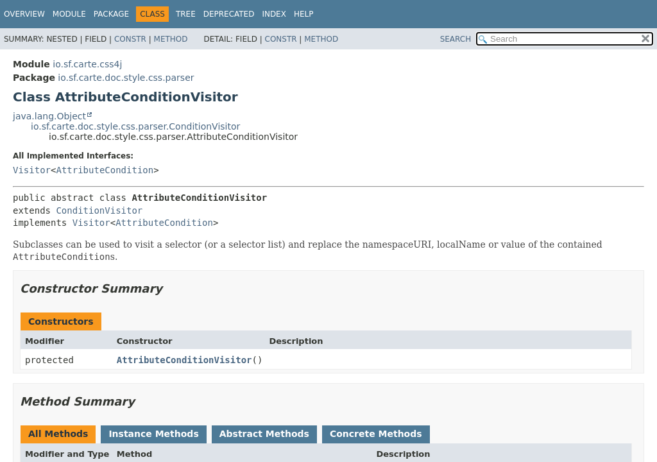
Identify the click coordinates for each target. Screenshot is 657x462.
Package (111, 14)
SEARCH (456, 39)
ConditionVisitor (99, 210)
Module (69, 14)
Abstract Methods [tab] (264, 434)
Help (304, 14)
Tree (186, 14)
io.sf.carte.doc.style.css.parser (126, 78)
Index (274, 14)
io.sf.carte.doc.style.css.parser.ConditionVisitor (135, 126)
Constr (130, 39)
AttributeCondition (104, 170)
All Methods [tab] (58, 434)
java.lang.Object (49, 116)
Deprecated (229, 14)
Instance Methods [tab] (153, 434)
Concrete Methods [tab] (376, 434)
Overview (24, 14)
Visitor (32, 170)
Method (171, 39)
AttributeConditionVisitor (184, 360)
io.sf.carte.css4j (87, 64)
